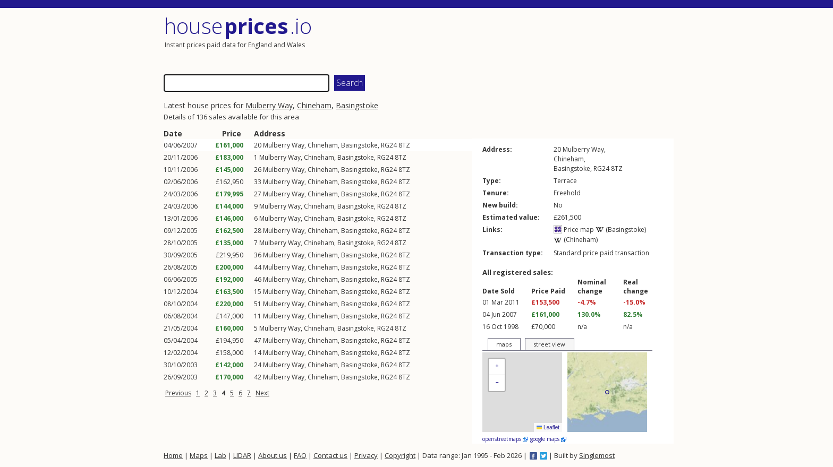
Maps (199, 455)
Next (262, 392)
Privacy (366, 455)
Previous (178, 392)
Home (173, 455)
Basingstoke (357, 105)
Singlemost (597, 455)
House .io (238, 25)
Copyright (400, 455)
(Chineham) (576, 239)
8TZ (404, 145)
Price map (574, 229)
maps (504, 344)
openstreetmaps (505, 439)
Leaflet (548, 427)
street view (549, 344)
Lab (220, 455)
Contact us (330, 455)
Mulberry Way (269, 105)
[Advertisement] (546, 39)
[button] (497, 367)
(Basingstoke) (621, 229)
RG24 (389, 145)
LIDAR (242, 455)
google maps (548, 439)
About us (272, 455)
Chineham (314, 105)
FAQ (300, 455)
